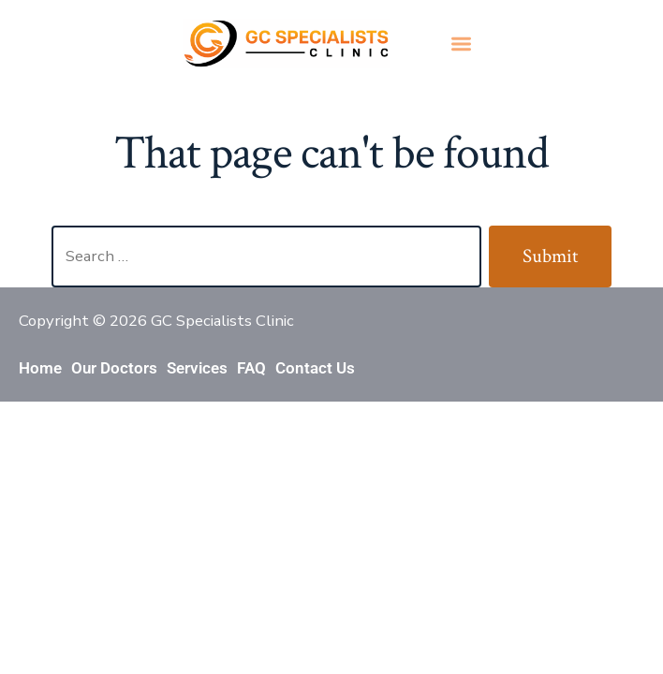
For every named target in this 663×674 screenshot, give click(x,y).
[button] (461, 43)
